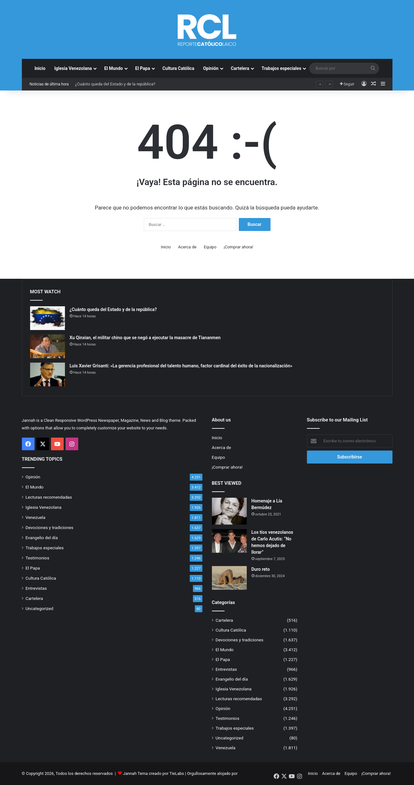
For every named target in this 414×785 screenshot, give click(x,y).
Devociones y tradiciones (49, 527)
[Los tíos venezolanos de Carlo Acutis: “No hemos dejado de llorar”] (229, 541)
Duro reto (261, 569)
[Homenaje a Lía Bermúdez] (229, 511)
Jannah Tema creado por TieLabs (153, 773)
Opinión (211, 68)
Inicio (40, 68)
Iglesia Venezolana (73, 68)
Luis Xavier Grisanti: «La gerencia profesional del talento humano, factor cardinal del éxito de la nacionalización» (181, 365)
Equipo (210, 247)
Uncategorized (40, 608)
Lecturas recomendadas (49, 497)
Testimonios (37, 557)
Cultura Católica (178, 68)
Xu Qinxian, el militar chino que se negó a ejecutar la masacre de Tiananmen (145, 337)
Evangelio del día (42, 537)
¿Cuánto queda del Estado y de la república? (115, 84)
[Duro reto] (229, 578)
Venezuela (36, 517)
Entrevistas (36, 588)
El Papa (142, 68)
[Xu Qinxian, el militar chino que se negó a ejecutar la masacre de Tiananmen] (47, 346)
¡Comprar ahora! (238, 247)
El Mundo (113, 68)
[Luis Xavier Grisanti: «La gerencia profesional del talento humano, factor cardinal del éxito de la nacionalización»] (47, 374)
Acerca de (187, 247)
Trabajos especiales (281, 68)
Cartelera (240, 68)
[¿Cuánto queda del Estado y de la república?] (47, 318)
